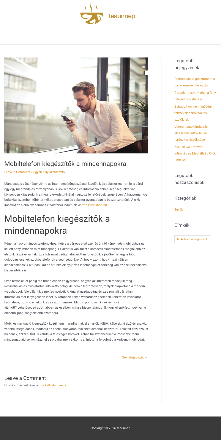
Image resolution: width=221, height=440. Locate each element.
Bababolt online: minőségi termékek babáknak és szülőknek (193, 113)
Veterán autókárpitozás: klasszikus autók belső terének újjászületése (191, 133)
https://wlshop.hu (94, 205)
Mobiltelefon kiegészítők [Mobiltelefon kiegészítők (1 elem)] (192, 239)
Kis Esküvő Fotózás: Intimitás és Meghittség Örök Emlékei (195, 153)
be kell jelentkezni (53, 385)
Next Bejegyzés (135, 357)
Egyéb (37, 172)
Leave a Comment (17, 172)
